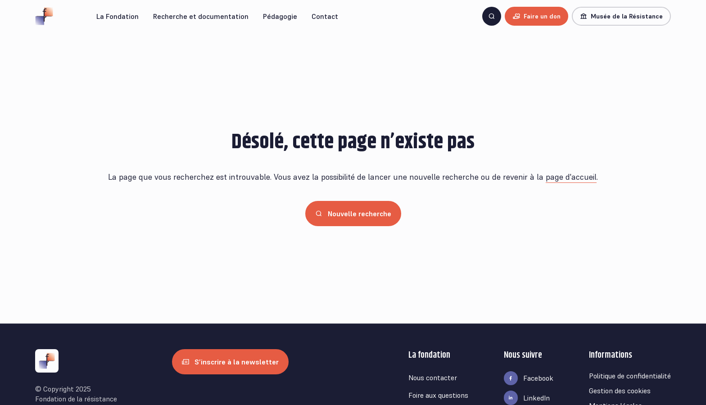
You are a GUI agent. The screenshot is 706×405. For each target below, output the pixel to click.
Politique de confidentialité (630, 375)
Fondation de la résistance (76, 398)
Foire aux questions (438, 395)
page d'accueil (571, 177)
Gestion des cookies (620, 390)
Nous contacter (432, 377)
